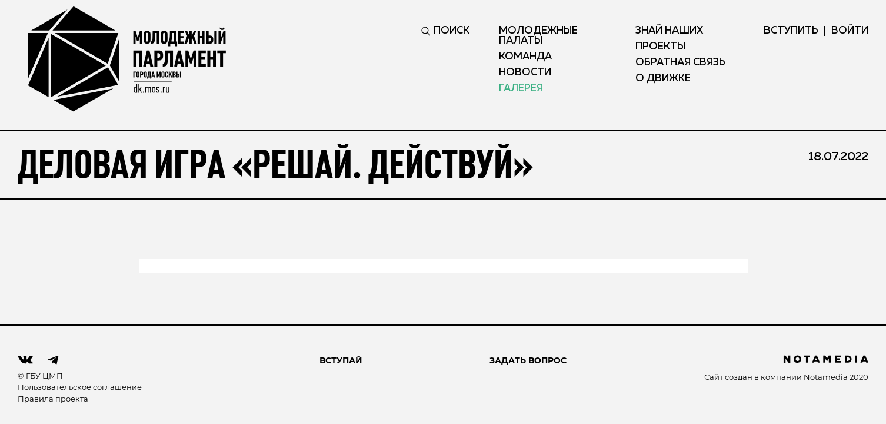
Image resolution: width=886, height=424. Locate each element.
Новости (525, 73)
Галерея (521, 89)
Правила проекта (53, 398)
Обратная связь (680, 63)
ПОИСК (445, 31)
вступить (791, 31)
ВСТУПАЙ (340, 360)
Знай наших (669, 31)
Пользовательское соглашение (80, 387)
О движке (663, 79)
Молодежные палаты (538, 36)
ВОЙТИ (849, 31)
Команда (525, 57)
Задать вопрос (528, 360)
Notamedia (826, 377)
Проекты (660, 47)
